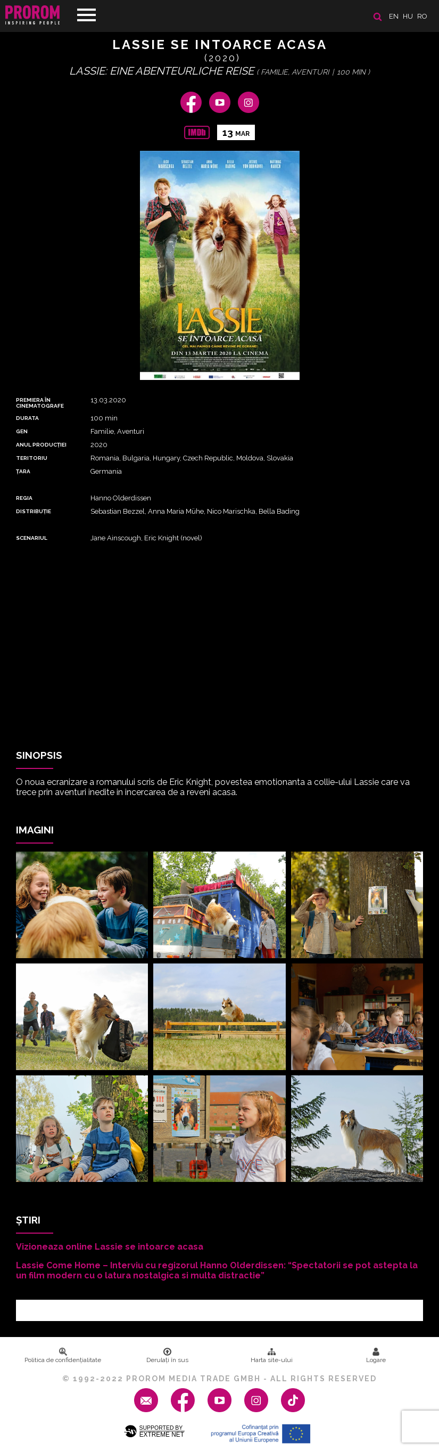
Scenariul (31, 538)
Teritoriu (31, 458)
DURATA (27, 418)
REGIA (24, 498)
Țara (23, 471)
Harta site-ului (272, 1356)
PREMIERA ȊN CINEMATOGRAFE (40, 403)
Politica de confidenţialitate (62, 1356)
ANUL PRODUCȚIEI (41, 445)
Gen (22, 431)
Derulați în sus (167, 1356)
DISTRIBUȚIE (33, 511)
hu (408, 16)
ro (422, 16)
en (394, 16)
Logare (376, 1356)
